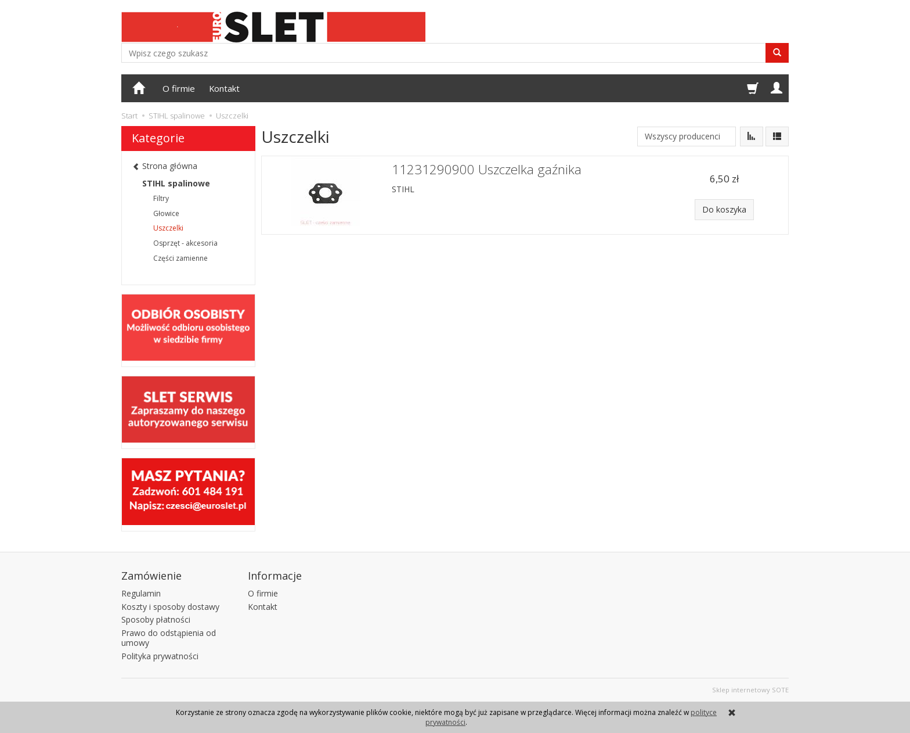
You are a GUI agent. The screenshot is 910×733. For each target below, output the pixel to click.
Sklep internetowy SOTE (750, 689)
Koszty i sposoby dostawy (170, 606)
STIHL (403, 189)
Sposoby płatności (155, 619)
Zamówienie (151, 575)
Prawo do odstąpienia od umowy (168, 637)
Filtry (161, 198)
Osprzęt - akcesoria (185, 243)
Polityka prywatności (159, 656)
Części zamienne (180, 258)
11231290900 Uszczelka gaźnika (487, 169)
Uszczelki (168, 228)
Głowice (166, 213)
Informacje (275, 575)
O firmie (178, 88)
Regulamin (141, 593)
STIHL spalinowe (176, 183)
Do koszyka (724, 209)
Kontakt (224, 88)
